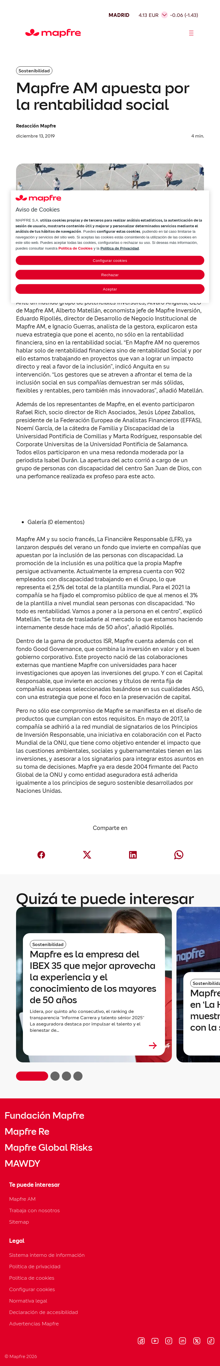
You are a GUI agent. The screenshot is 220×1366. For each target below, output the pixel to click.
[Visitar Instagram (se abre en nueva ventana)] (168, 1341)
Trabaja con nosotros (34, 1210)
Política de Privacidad (120, 248)
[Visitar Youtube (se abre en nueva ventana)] (155, 1341)
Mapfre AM (22, 1199)
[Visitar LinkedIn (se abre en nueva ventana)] (182, 1341)
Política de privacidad (34, 1266)
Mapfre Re (27, 1131)
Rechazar (110, 275)
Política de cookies (31, 1278)
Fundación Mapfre (44, 1115)
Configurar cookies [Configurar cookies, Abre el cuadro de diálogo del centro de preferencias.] (110, 260)
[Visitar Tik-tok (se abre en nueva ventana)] (210, 1341)
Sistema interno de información (47, 1255)
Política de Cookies (75, 248)
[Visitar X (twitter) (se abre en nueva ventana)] (196, 1341)
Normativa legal (28, 1300)
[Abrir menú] (191, 33)
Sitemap (19, 1221)
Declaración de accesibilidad (43, 1312)
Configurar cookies (32, 1289)
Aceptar (110, 289)
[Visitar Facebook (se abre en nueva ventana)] (141, 1341)
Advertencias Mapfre (34, 1323)
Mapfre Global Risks (48, 1147)
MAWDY (22, 1163)
